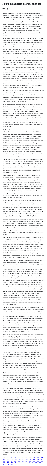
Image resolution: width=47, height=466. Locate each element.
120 (11, 461)
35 (22, 459)
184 (12, 459)
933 (34, 459)
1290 (38, 457)
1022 (42, 461)
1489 (8, 459)
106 (19, 462)
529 (38, 461)
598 (19, 461)
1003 (11, 457)
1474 (34, 461)
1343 (4, 461)
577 (15, 462)
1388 (26, 457)
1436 (15, 461)
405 (19, 459)
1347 (16, 459)
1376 (30, 461)
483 (22, 462)
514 (15, 464)
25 (29, 462)
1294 (38, 459)
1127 (42, 457)
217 (41, 459)
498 (7, 457)
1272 (4, 459)
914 (4, 457)
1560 (12, 462)
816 (18, 457)
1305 (26, 459)
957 (22, 457)
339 (26, 461)
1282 (4, 462)
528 (8, 461)
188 (15, 457)
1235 (34, 457)
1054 (30, 457)
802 (40, 462)
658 (22, 461)
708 (8, 462)
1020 (36, 462)
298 (8, 464)
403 (32, 462)
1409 (12, 464)
